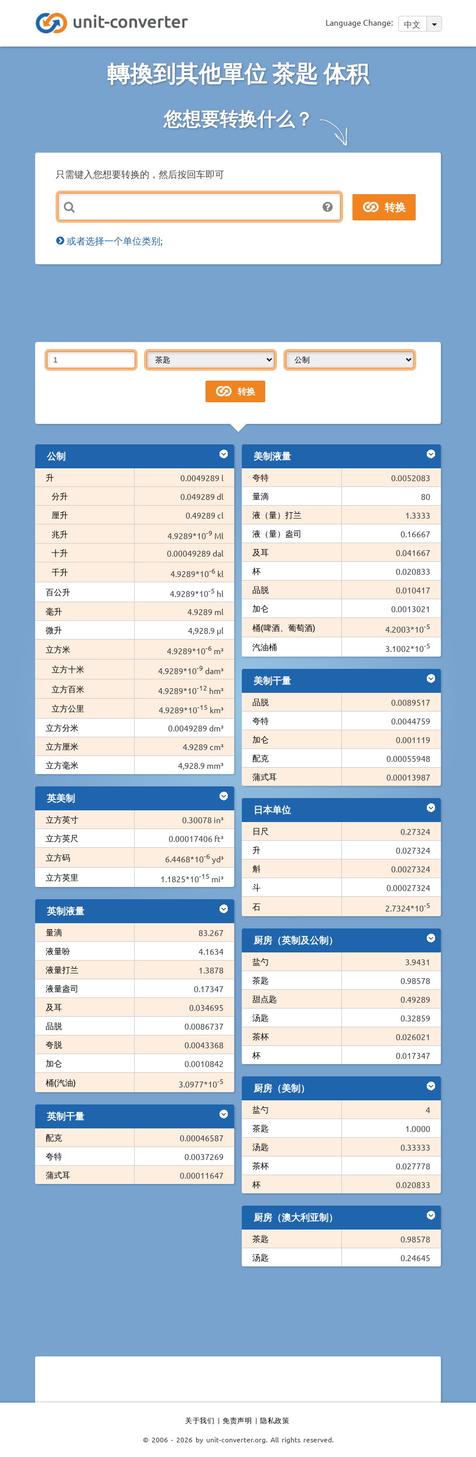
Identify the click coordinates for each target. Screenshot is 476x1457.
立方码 (58, 857)
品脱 (54, 1025)
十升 (60, 552)
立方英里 (62, 877)
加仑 (54, 1063)
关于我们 (199, 1420)
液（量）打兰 (277, 514)
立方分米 (62, 727)
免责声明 (237, 1420)
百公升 (58, 591)
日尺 (260, 831)
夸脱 (54, 1044)
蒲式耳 (58, 1174)
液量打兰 (62, 969)
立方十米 (68, 669)
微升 (54, 629)
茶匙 (260, 980)
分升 (60, 496)
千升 (60, 572)
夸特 (54, 1156)
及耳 (54, 1007)
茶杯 (260, 1036)
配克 (54, 1137)
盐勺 (260, 961)
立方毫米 (62, 764)
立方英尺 (62, 838)
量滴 (54, 932)
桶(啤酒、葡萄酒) (284, 627)
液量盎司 (62, 988)
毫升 (54, 611)
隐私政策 (274, 1420)
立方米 (58, 649)
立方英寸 (62, 819)
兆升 (60, 534)
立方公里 (68, 708)
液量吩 (58, 950)
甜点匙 (264, 998)
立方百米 (68, 688)
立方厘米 (62, 746)
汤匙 (260, 1017)
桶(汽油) (61, 1082)
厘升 (60, 514)
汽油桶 (264, 646)
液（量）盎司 (277, 533)
